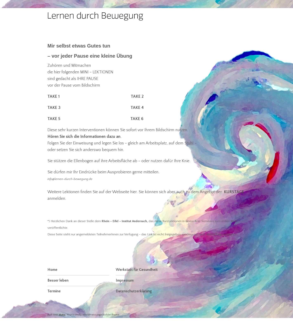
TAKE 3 (53, 107)
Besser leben (58, 280)
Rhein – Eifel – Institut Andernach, (125, 221)
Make (62, 314)
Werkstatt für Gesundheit (137, 270)
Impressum (125, 280)
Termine (54, 291)
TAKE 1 (54, 96)
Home (52, 270)
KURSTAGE (234, 192)
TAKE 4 (137, 107)
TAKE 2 (137, 96)
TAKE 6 (136, 119)
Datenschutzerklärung (134, 291)
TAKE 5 (53, 119)
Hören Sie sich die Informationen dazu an (84, 136)
